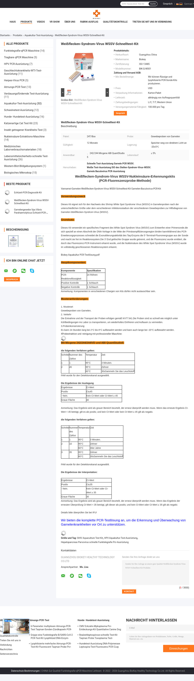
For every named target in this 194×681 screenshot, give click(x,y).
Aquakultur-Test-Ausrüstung (39, 35)
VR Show (55, 21)
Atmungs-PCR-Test (15, 87)
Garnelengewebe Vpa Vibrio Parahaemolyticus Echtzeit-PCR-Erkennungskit (30, 212)
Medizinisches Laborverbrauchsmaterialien (20, 148)
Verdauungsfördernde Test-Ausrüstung (26, 93)
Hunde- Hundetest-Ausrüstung (21, 116)
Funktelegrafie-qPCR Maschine (21, 50)
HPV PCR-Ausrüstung (16, 63)
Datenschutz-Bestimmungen (25, 671)
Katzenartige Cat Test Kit (18, 123)
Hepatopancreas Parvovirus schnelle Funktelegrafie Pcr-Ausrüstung (95, 542)
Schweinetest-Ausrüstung (18, 110)
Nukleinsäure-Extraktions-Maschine (24, 136)
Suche (153, 4)
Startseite (5, 35)
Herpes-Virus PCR (14, 80)
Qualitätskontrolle (115, 21)
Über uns (70, 21)
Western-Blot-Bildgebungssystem (23, 166)
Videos (41, 21)
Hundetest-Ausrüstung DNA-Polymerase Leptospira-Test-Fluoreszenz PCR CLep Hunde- (99, 645)
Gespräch (167, 3)
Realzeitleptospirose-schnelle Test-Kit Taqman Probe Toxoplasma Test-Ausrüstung (98, 637)
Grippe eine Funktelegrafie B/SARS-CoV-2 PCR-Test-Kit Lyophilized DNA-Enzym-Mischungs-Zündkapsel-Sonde (52, 637)
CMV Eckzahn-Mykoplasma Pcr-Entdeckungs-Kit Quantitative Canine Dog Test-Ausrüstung (100, 628)
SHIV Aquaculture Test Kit (90, 538)
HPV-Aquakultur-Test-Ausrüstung (120, 538)
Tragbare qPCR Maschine (18, 57)
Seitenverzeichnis (9, 654)
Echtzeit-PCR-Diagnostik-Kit (28, 192)
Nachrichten (6, 649)
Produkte (26, 21)
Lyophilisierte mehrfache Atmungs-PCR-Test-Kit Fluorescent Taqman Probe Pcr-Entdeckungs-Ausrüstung (51, 645)
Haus (13, 21)
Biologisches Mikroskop (18, 172)
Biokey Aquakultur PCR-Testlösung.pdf (80, 255)
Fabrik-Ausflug (89, 21)
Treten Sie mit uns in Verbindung (152, 21)
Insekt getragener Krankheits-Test (23, 129)
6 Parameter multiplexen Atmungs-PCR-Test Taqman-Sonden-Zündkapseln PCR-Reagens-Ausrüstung (51, 628)
